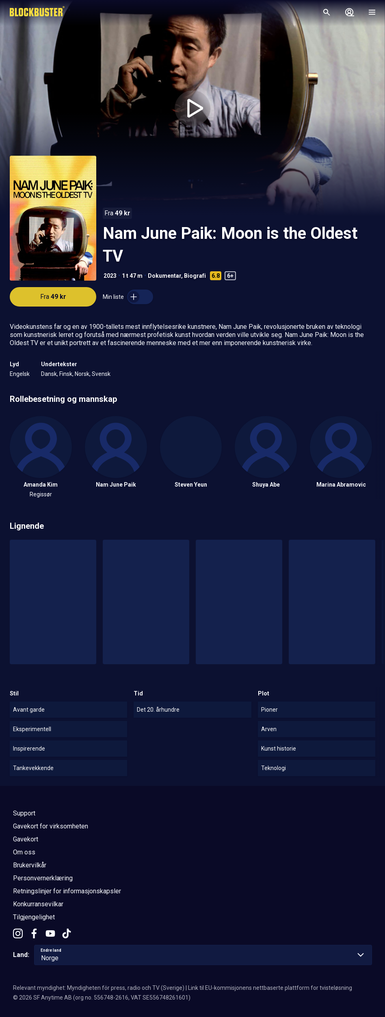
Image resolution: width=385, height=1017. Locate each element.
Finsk (65, 374)
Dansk (49, 374)
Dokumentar (164, 275)
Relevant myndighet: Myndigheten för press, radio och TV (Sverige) (98, 988)
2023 (110, 275)
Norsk (82, 374)
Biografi (195, 275)
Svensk (101, 374)
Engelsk (20, 374)
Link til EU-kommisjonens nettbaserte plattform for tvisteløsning (270, 988)
